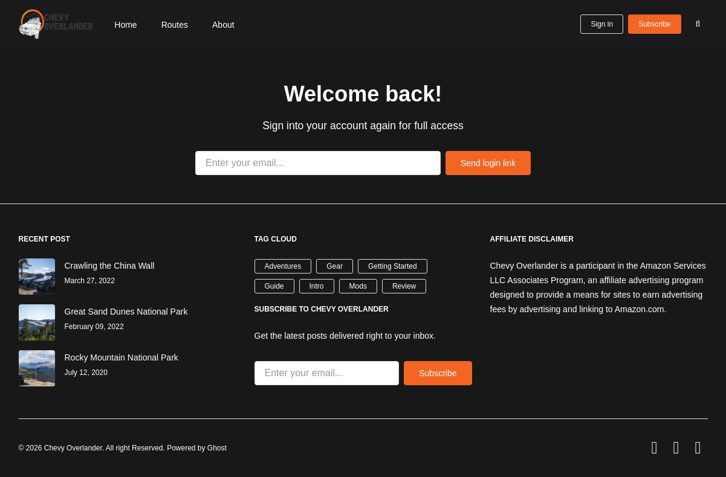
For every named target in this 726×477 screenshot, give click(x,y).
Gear (334, 266)
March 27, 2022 (90, 281)
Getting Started (392, 266)
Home (125, 25)
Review (404, 286)
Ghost (217, 448)
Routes (174, 25)
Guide (274, 286)
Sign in (602, 24)
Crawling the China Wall (110, 266)
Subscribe (654, 24)
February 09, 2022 (94, 326)
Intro (317, 286)
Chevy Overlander (73, 448)
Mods (358, 286)
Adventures (283, 266)
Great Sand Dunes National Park (126, 311)
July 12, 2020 (86, 372)
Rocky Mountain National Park (121, 357)
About (223, 25)
